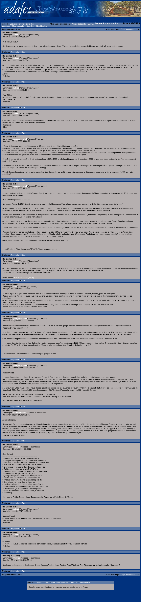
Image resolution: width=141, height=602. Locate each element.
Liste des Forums (17, 24)
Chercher (30, 26)
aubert (16, 58)
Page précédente (79, 24)
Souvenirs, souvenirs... (107, 23)
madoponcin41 (19, 413)
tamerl (16, 35)
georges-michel (20, 139)
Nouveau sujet (18, 26)
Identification (41, 26)
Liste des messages (59, 582)
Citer (23, 52)
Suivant (91, 24)
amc (15, 287)
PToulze (16, 447)
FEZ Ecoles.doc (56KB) (24, 277)
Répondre (15, 52)
